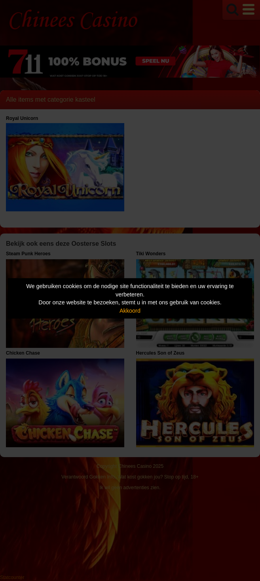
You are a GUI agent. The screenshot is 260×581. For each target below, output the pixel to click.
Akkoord (130, 311)
